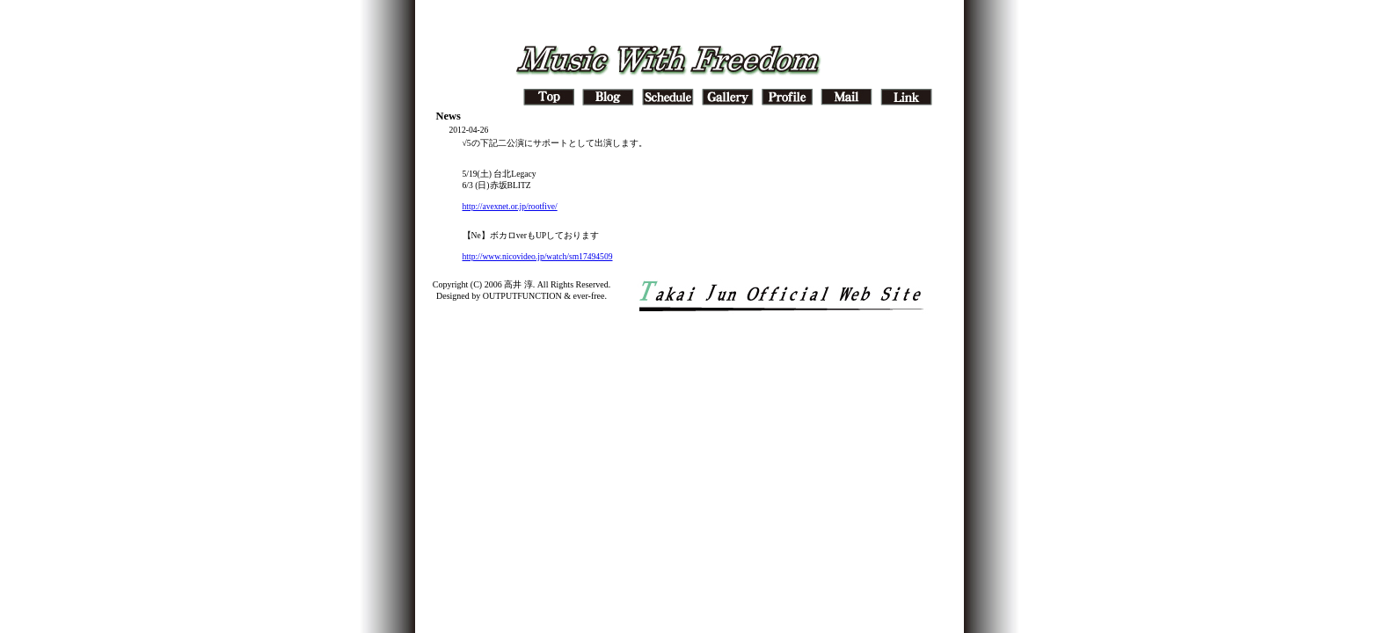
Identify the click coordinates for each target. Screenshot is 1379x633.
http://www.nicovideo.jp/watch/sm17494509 (538, 256)
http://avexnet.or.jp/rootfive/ (510, 206)
